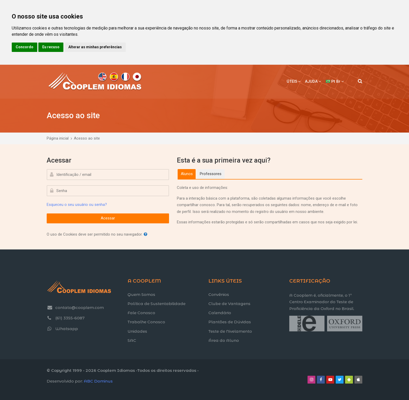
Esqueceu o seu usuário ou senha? (77, 204)
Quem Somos (141, 294)
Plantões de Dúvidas (229, 321)
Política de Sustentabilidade (156, 303)
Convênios (218, 294)
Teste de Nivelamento (230, 331)
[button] (146, 234)
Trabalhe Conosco (146, 321)
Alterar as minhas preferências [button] (95, 47)
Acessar (108, 218)
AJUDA (311, 81)
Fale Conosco (141, 312)
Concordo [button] (24, 47)
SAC (132, 340)
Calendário (219, 312)
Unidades (137, 331)
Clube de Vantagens (229, 303)
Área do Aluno (223, 340)
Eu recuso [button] (50, 47)
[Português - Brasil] (334, 81)
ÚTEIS (292, 81)
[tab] (187, 174)
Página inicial (58, 138)
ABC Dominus (98, 381)
